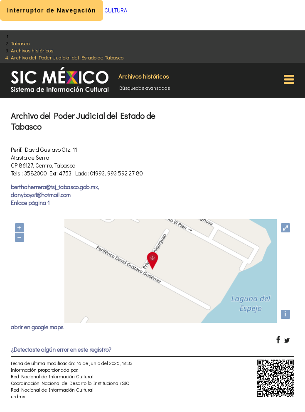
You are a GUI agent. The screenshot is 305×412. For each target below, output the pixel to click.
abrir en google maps (37, 327)
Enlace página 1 (30, 203)
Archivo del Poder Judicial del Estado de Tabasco (67, 57)
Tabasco (20, 43)
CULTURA (115, 10)
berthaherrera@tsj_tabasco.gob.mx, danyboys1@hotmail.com (55, 191)
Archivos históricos (32, 50)
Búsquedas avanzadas (144, 87)
